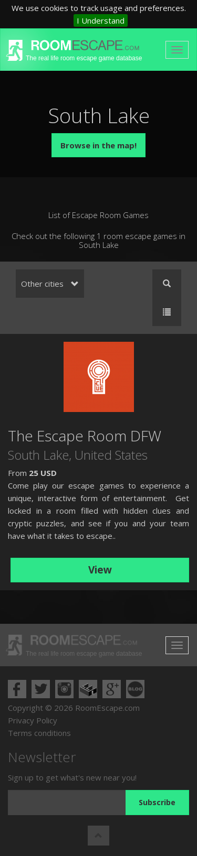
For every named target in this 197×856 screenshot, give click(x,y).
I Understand (101, 20)
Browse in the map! (98, 145)
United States (111, 454)
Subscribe (157, 802)
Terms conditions (39, 733)
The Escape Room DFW (84, 436)
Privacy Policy (32, 720)
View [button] (100, 570)
